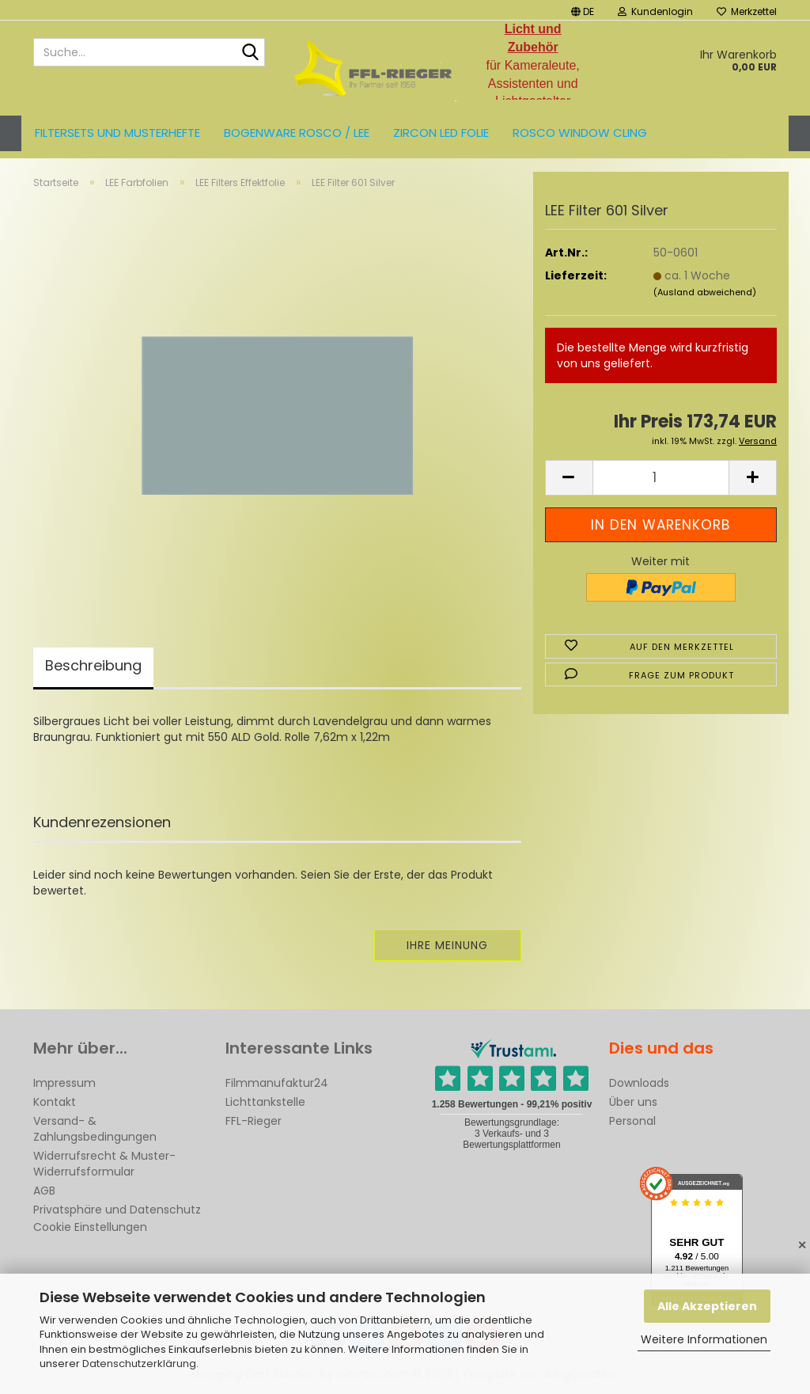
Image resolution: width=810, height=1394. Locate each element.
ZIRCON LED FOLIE (441, 132)
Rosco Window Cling (580, 132)
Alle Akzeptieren (707, 1306)
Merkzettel (747, 11)
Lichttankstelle (265, 1102)
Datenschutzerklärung (139, 1363)
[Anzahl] (660, 478)
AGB (44, 1190)
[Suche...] (250, 53)
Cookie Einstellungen (90, 1227)
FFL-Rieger (253, 1121)
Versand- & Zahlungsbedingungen (95, 1129)
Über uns (633, 1102)
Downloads (639, 1083)
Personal (632, 1121)
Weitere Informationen (704, 1339)
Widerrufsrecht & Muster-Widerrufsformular (104, 1163)
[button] (582, 10)
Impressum (64, 1083)
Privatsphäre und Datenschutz (117, 1209)
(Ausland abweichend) (704, 292)
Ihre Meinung (447, 945)
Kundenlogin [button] (655, 11)
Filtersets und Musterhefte (117, 132)
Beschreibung (93, 665)
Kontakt (54, 1102)
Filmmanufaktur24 (276, 1083)
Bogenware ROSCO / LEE (296, 132)
